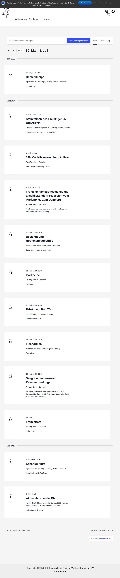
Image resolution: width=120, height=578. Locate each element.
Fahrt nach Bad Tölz (39, 309)
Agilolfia (37, 6)
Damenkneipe (35, 77)
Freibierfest (33, 421)
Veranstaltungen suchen (78, 41)
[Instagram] (106, 11)
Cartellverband (53, 6)
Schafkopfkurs (35, 463)
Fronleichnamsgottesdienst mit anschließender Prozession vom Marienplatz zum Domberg (47, 195)
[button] (40, 6)
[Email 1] (108, 14)
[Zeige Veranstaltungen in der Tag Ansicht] (108, 40)
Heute (20, 50)
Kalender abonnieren (99, 539)
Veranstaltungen (74, 6)
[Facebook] (113, 11)
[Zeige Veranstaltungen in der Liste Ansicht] (95, 40)
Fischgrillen (34, 343)
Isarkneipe (33, 275)
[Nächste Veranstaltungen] (13, 50)
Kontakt (46, 19)
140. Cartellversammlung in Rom (47, 157)
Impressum (60, 571)
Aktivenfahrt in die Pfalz (42, 498)
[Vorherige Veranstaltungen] (8, 50)
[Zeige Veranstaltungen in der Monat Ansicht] (102, 40)
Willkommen (21, 6)
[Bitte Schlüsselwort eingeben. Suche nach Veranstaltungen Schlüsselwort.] (37, 40)
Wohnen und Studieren (26, 19)
